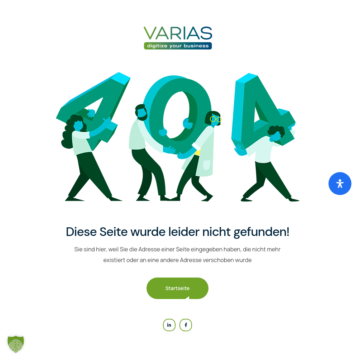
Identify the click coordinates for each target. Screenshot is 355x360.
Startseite (177, 288)
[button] (16, 344)
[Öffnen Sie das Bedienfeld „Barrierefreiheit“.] (339, 183)
